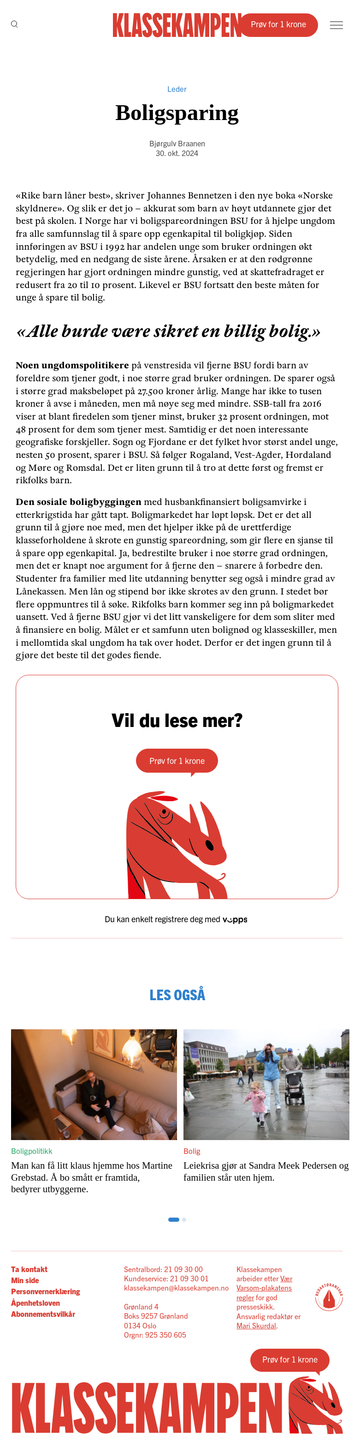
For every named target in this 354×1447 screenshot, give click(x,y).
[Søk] (14, 25)
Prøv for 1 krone (278, 23)
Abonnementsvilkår (43, 1313)
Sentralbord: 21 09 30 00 (163, 1268)
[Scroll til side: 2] (177, 1219)
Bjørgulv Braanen (177, 143)
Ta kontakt (29, 1268)
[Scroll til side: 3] (184, 1219)
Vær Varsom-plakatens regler (264, 1287)
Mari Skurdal (256, 1325)
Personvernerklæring (45, 1291)
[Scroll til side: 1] (170, 1219)
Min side (25, 1280)
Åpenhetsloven (35, 1302)
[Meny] (336, 25)
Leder (177, 88)
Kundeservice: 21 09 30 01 (166, 1278)
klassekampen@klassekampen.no (176, 1287)
